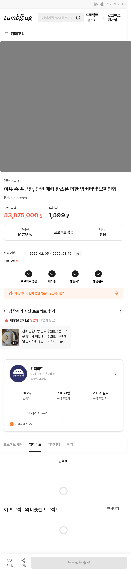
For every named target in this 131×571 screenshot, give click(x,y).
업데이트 (35, 444)
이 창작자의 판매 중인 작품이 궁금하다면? (63, 293)
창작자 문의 (37, 413)
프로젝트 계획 (13, 444)
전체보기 (113, 509)
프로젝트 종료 (79, 562)
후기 (70, 444)
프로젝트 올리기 (92, 17)
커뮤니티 (54, 444)
